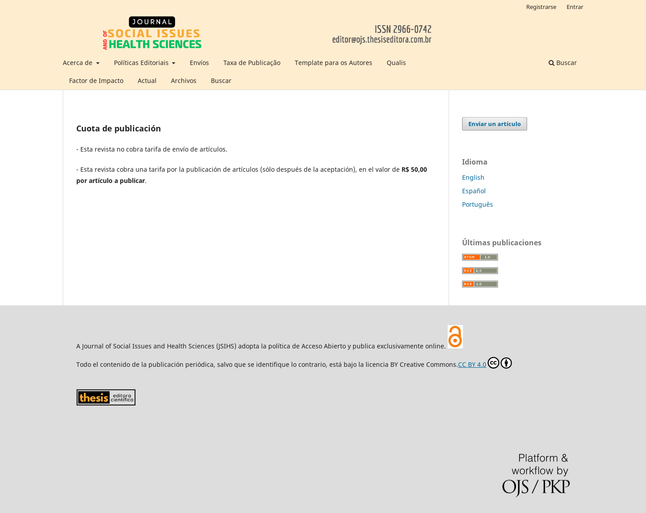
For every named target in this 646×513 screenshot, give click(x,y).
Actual (147, 80)
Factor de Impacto (96, 80)
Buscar (221, 80)
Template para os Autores (333, 62)
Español (474, 191)
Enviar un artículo (494, 124)
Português (477, 204)
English (473, 177)
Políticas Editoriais (142, 62)
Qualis (396, 62)
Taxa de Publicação (251, 62)
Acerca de (78, 62)
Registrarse (541, 7)
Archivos (183, 80)
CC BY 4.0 (485, 363)
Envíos (199, 62)
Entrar (575, 7)
